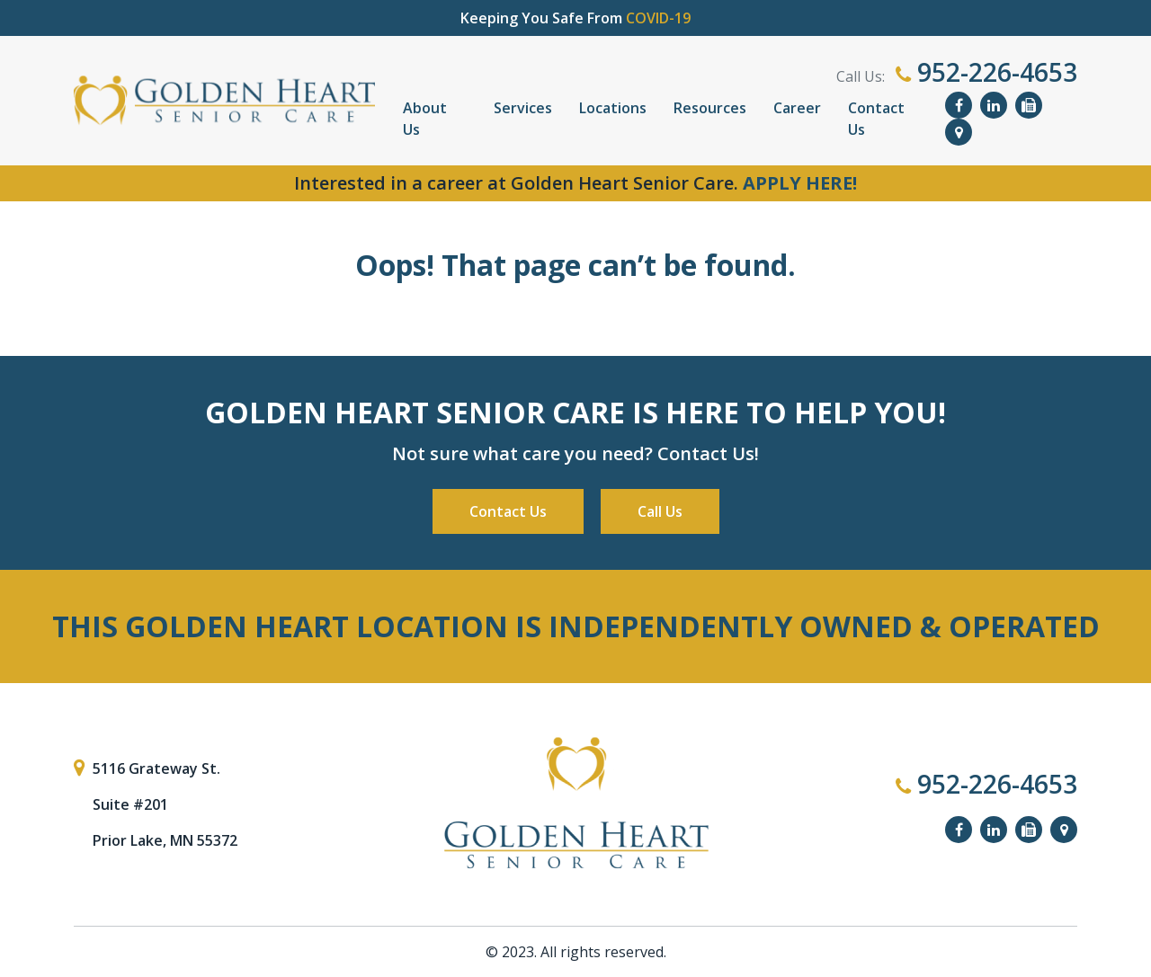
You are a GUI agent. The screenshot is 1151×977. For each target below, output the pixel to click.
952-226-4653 (986, 72)
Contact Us (876, 118)
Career (797, 108)
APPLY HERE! (800, 183)
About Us (425, 118)
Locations (613, 108)
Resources (710, 108)
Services (523, 108)
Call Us (660, 511)
